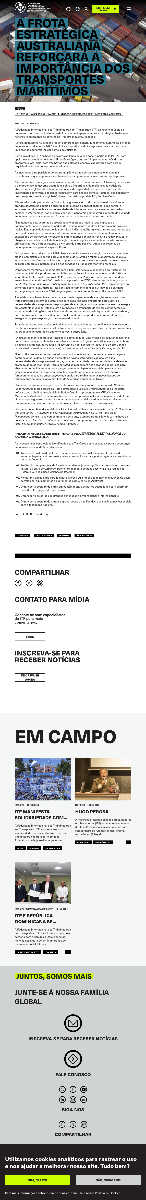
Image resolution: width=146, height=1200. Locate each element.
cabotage (22, 535)
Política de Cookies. (108, 1193)
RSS (83, 1099)
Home (20, 108)
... (128, 842)
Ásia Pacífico (84, 535)
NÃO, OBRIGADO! (108, 1180)
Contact (73, 1060)
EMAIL (30, 636)
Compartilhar (42, 572)
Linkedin (62, 1099)
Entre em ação (103, 9)
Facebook (73, 1089)
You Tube (83, 1089)
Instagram (73, 1099)
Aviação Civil (103, 842)
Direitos (64, 535)
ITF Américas (52, 848)
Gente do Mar (44, 535)
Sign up (73, 1025)
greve (20, 848)
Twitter (62, 1089)
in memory (83, 842)
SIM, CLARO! (37, 1180)
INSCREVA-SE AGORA (30, 677)
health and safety (28, 952)
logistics (50, 952)
